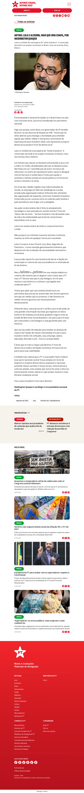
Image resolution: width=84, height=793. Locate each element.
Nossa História (19, 725)
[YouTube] (63, 15)
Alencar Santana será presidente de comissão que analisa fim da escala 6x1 (28, 426)
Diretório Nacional (20, 743)
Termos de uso (19, 768)
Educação (17, 698)
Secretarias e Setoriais (22, 746)
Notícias (17, 676)
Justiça (16, 710)
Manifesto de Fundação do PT (24, 734)
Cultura (16, 704)
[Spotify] (68, 15)
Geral (45, 680)
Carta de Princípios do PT (23, 731)
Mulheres (17, 695)
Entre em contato (49, 731)
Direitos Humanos (20, 701)
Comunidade (48, 721)
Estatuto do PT (19, 728)
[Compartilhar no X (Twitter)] (18, 112)
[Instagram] (57, 15)
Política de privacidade (22, 771)
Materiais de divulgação (26, 666)
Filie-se (57, 10)
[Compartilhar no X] (66, 492)
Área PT (27, 10)
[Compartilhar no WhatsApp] (22, 112)
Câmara (20, 419)
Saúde (16, 692)
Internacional (18, 689)
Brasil (19, 477)
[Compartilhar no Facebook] (15, 112)
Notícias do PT (55, 419)
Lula (34, 401)
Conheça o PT (19, 721)
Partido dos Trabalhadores (50, 401)
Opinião (17, 707)
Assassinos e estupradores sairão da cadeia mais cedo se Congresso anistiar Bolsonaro (39, 482)
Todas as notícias (24, 21)
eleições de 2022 (22, 401)
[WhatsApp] (65, 15)
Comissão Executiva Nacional (24, 740)
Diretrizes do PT (50, 676)
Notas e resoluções (24, 663)
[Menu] (69, 4)
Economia (17, 683)
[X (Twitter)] (60, 15)
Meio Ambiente (19, 713)
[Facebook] (54, 15)
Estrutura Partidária (21, 737)
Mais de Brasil (19, 447)
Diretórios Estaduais (21, 749)
